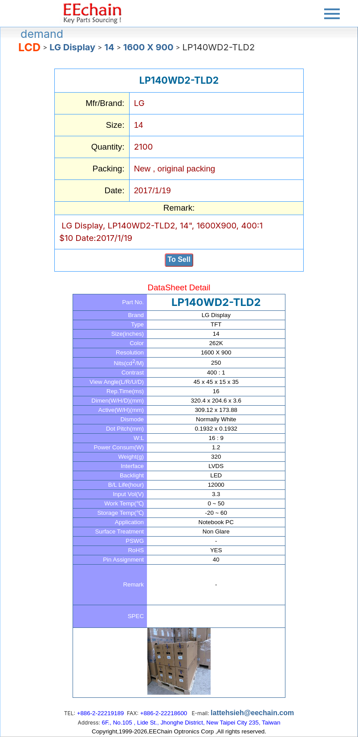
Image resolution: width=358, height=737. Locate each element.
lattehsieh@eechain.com (252, 713)
